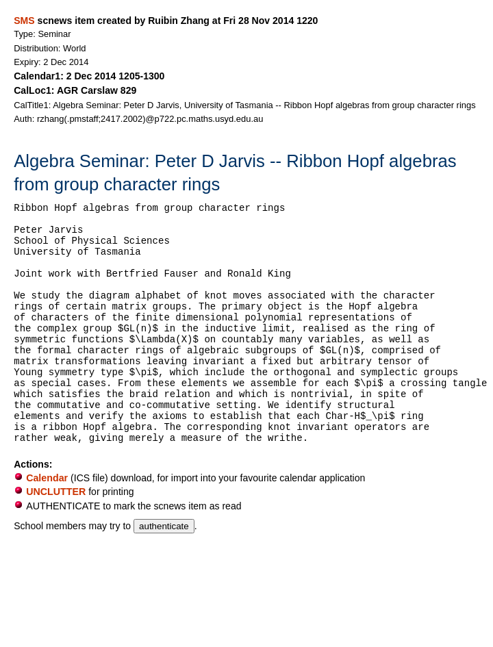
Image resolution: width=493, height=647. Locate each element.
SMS (24, 20)
